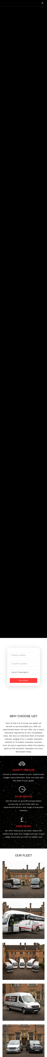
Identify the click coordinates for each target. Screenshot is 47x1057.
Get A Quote (23, 680)
